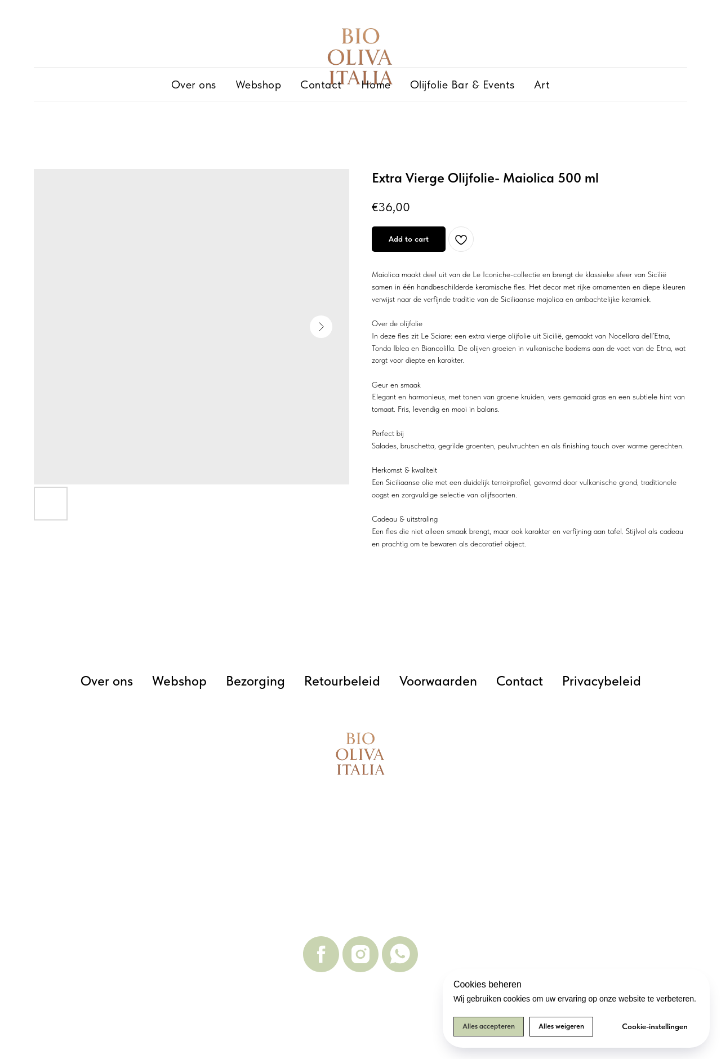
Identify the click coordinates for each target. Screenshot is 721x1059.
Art (542, 84)
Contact (321, 84)
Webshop (258, 84)
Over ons (193, 84)
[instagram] (360, 954)
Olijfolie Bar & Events (462, 84)
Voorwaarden (438, 681)
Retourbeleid (342, 681)
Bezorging (255, 681)
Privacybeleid (601, 681)
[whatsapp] (400, 954)
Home (376, 84)
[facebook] (321, 954)
